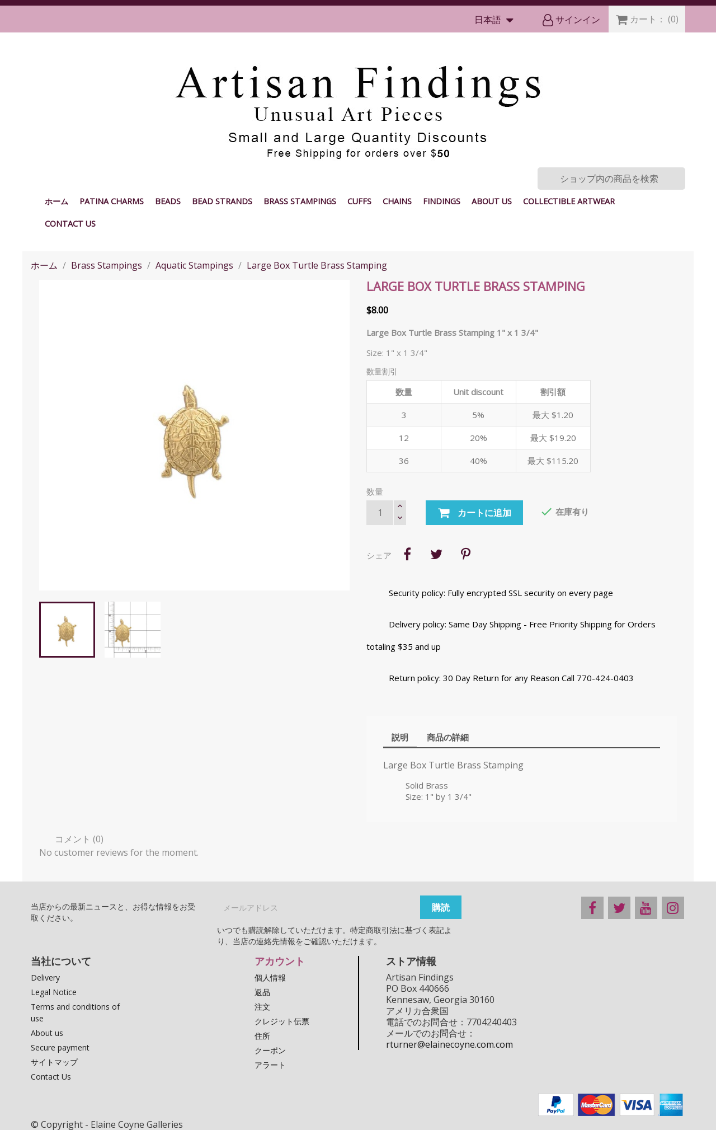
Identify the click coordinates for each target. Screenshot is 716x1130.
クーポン (270, 1050)
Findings (441, 201)
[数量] (379, 512)
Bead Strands (222, 201)
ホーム (56, 201)
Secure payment (60, 1047)
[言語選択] (496, 20)
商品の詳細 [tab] (448, 737)
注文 (262, 1006)
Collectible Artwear (569, 201)
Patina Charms (111, 201)
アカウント (280, 961)
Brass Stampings (299, 201)
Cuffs (359, 201)
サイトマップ (54, 1062)
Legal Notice (54, 992)
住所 (262, 1035)
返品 (262, 992)
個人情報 (270, 977)
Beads (168, 201)
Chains (397, 201)
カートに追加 (474, 513)
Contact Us (70, 223)
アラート (270, 1064)
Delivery (45, 977)
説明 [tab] (400, 737)
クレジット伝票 (282, 1021)
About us (492, 201)
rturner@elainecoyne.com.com (449, 1044)
